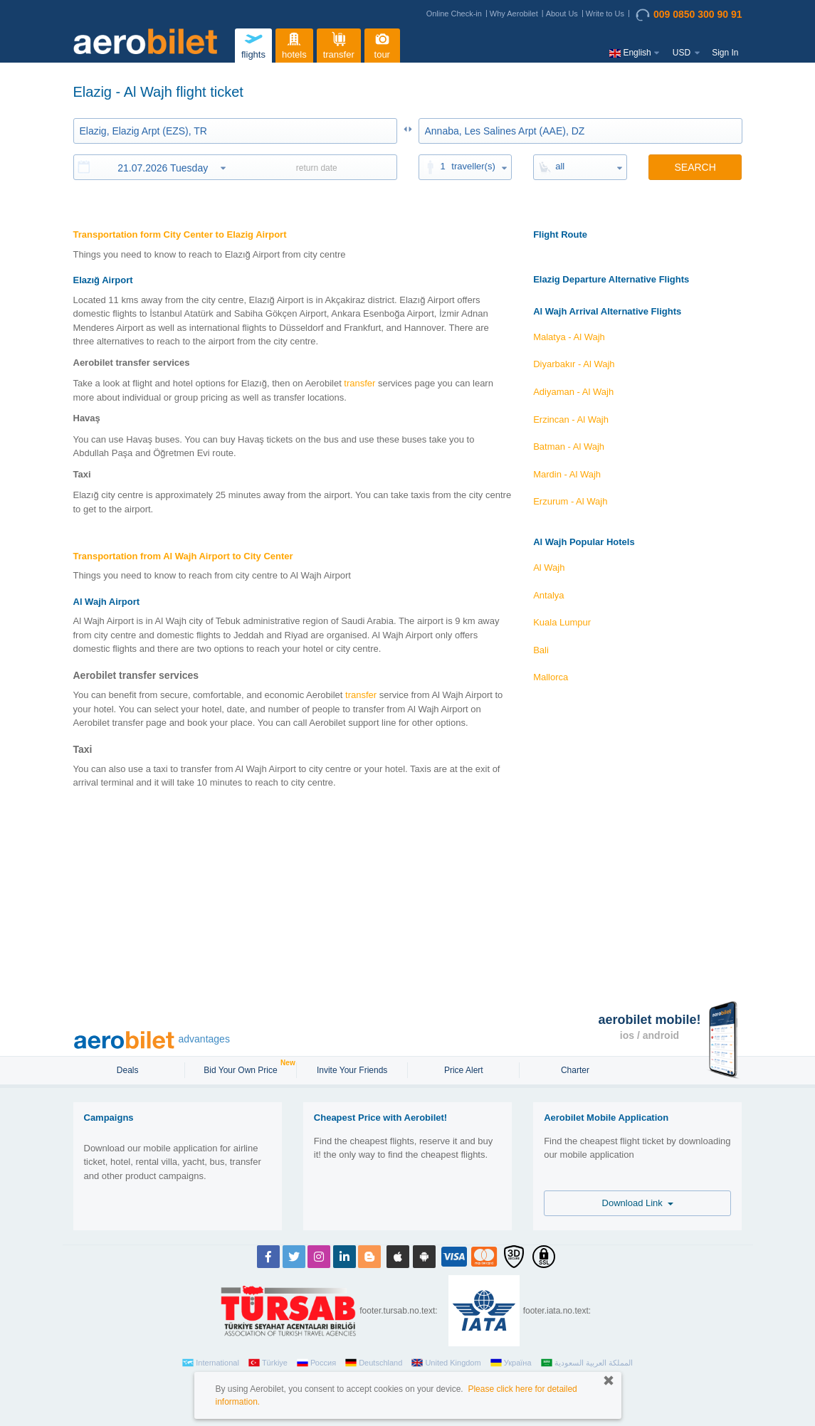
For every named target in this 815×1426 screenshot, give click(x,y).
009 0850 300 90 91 (689, 15)
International (210, 1362)
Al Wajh (548, 567)
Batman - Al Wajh (568, 446)
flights (253, 43)
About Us (562, 13)
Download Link (638, 1203)
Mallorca (550, 677)
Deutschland (373, 1362)
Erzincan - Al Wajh (571, 419)
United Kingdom (445, 1362)
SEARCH (694, 167)
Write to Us (605, 13)
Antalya (548, 595)
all (559, 166)
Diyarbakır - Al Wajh (573, 364)
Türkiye (268, 1362)
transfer (338, 43)
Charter (575, 1070)
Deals (129, 1070)
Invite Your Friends (352, 1070)
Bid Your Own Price (242, 1068)
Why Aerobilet (514, 13)
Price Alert (463, 1070)
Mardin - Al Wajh (567, 474)
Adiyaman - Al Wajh (573, 391)
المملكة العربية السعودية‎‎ (587, 1362)
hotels (294, 43)
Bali (541, 650)
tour (382, 43)
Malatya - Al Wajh (569, 337)
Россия (316, 1362)
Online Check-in (454, 13)
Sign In (725, 53)
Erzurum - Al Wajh (570, 501)
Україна (511, 1362)
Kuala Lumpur (562, 622)
